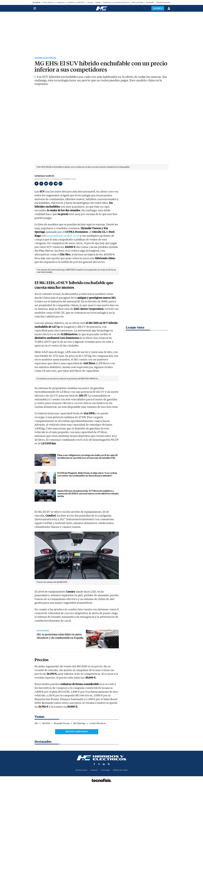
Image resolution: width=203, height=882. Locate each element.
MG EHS (46, 818)
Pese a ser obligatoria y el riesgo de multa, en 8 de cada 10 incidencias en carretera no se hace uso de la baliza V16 (87, 551)
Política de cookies (121, 865)
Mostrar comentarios (77, 827)
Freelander (150, 2)
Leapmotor (61, 2)
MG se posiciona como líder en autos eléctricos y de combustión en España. (60, 733)
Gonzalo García (44, 176)
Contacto (94, 865)
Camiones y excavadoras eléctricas (116, 2)
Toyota (90, 2)
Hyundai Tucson (61, 818)
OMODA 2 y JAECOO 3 (76, 2)
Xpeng (97, 2)
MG (36, 818)
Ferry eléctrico (48, 2)
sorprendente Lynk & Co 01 (63, 236)
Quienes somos (80, 865)
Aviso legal (105, 865)
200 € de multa (137, 2)
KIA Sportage (79, 818)
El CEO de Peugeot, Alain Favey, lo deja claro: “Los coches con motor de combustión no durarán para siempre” (87, 569)
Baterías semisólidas (164, 2)
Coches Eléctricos (47, 58)
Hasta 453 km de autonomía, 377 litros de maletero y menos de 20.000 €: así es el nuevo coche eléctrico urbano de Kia (88, 589)
